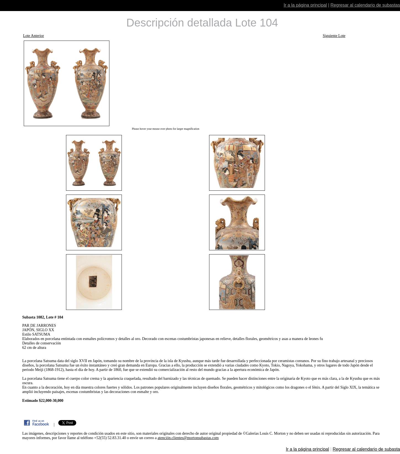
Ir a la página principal (305, 5)
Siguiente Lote (334, 36)
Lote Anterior (33, 36)
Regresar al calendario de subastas (365, 5)
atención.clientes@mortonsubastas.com (188, 438)
